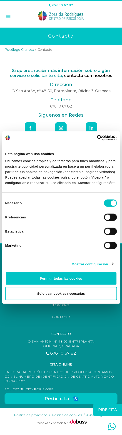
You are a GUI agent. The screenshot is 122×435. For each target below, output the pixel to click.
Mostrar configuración (90, 264)
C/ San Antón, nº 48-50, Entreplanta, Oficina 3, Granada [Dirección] (61, 91)
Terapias (61, 305)
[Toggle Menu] (7, 16)
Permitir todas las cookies (61, 278)
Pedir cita (57, 398)
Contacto (61, 317)
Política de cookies (67, 415)
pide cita (107, 410)
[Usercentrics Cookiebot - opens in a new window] (97, 138)
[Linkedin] (91, 128)
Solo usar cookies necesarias (61, 293)
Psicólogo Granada (19, 50)
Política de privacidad (30, 415)
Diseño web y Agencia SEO (52, 423)
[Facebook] (30, 128)
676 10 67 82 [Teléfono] (61, 5)
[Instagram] (61, 128)
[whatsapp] (111, 426)
